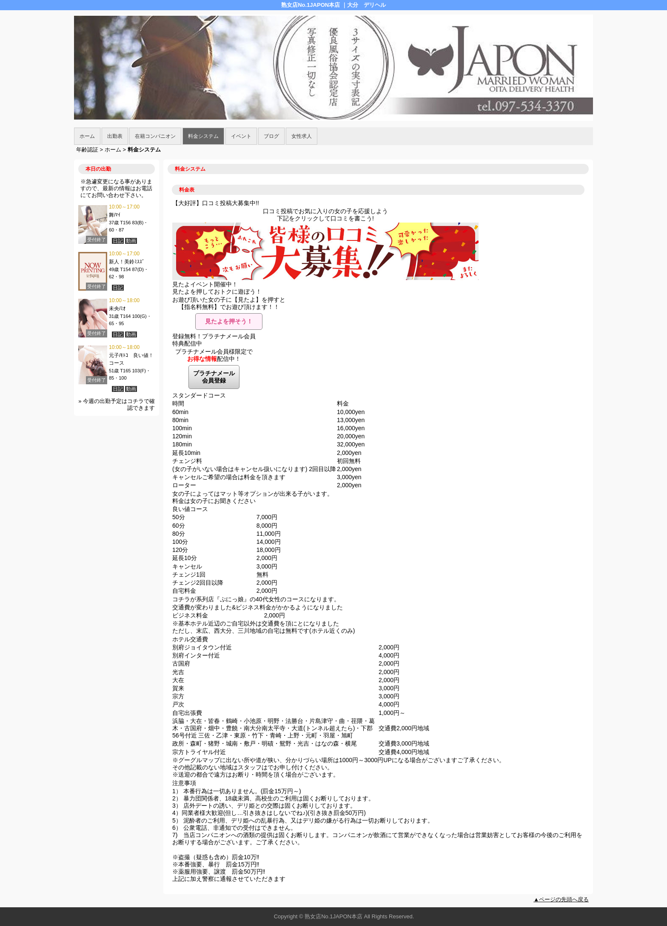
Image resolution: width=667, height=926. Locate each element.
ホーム (87, 136)
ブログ (271, 136)
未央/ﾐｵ (117, 309)
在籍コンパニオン (155, 136)
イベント (241, 136)
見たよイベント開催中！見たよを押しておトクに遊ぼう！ (217, 288)
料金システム (203, 136)
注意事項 (184, 783)
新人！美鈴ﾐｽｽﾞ (127, 262)
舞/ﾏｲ (114, 215)
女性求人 (301, 136)
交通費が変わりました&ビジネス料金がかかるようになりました (257, 607)
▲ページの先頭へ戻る (561, 899)
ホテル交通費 (190, 639)
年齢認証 (87, 149)
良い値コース (190, 509)
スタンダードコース (199, 395)
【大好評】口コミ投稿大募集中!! (215, 203)
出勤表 (115, 136)
